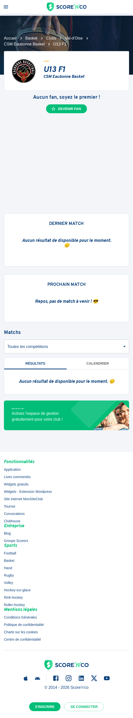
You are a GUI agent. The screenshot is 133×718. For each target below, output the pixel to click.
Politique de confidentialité (24, 625)
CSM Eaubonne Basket (24, 44)
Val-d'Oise (74, 38)
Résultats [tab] (35, 363)
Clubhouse (12, 521)
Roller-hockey (14, 605)
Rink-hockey (13, 597)
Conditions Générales (20, 617)
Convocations (14, 514)
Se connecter (84, 707)
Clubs (51, 38)
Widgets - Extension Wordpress (28, 492)
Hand (8, 568)
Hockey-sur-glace (17, 590)
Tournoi (9, 506)
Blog (7, 533)
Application (12, 469)
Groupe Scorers (16, 541)
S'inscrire (45, 707)
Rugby (9, 575)
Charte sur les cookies (21, 632)
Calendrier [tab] (97, 363)
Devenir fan (66, 108)
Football (10, 553)
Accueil (10, 38)
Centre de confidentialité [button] (22, 639)
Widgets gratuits (16, 484)
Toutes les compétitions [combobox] (27, 347)
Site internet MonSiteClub (23, 499)
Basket (31, 38)
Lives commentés (17, 477)
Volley (8, 583)
